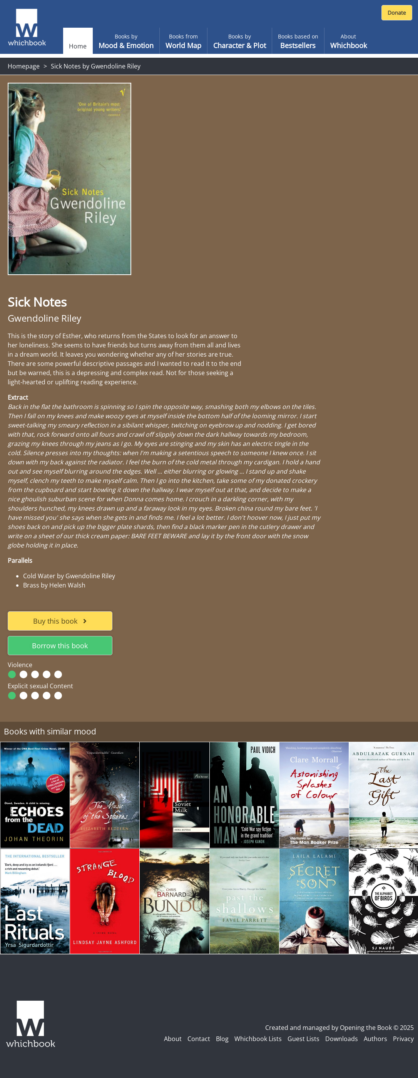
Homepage (24, 66)
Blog (222, 1039)
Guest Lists (303, 1039)
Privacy (403, 1039)
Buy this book (60, 621)
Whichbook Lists (258, 1039)
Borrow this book (60, 645)
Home (78, 46)
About (173, 1039)
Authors (375, 1039)
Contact (198, 1039)
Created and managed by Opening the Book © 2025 (339, 1027)
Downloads (341, 1039)
